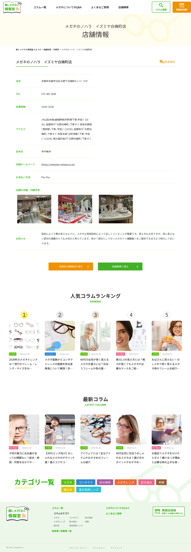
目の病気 (105, 482)
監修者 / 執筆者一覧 (62, 530)
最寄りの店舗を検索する (172, 511)
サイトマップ (116, 547)
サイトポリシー (99, 547)
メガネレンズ (125, 482)
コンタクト (86, 482)
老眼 (161, 482)
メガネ (68, 482)
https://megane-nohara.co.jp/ (58, 164)
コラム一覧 (39, 7)
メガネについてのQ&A (68, 7)
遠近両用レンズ (89, 489)
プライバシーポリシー (78, 547)
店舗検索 (123, 7)
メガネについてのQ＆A (117, 507)
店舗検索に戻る (120, 266)
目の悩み (146, 482)
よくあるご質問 (100, 7)
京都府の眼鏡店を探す (71, 266)
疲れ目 (68, 489)
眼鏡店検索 (181, 9)
